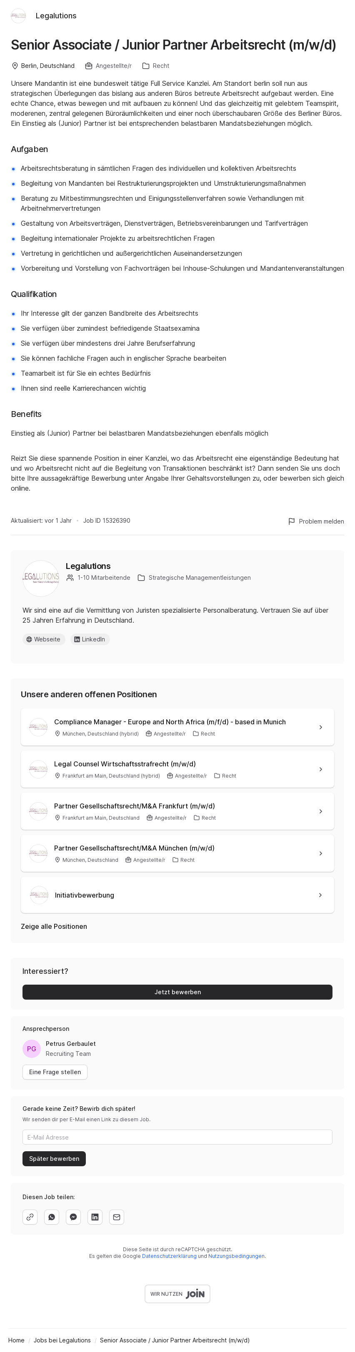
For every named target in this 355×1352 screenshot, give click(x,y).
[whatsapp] (51, 1217)
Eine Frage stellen (55, 1071)
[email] (116, 1217)
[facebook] (73, 1217)
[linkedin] (95, 1217)
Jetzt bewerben (178, 991)
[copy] (30, 1217)
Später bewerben (54, 1158)
